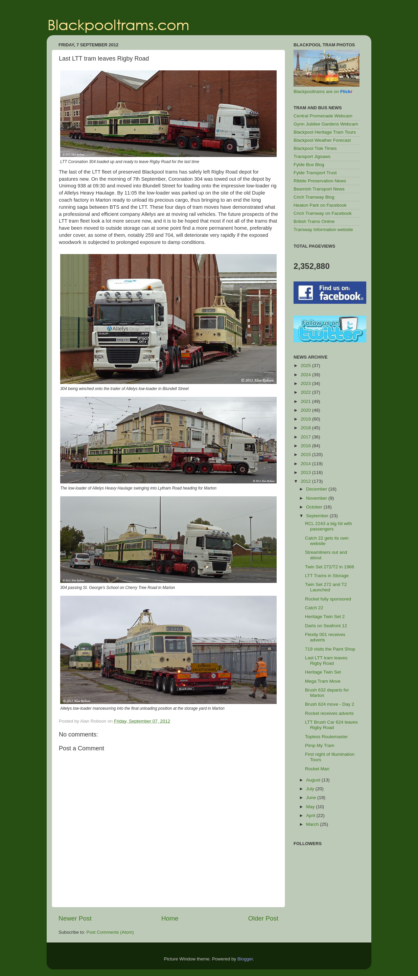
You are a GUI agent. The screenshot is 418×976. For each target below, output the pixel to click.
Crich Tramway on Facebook (323, 213)
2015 (306, 454)
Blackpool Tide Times (315, 148)
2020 (306, 410)
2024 (306, 374)
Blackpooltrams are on (323, 91)
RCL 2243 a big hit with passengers (328, 526)
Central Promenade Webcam (323, 115)
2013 (306, 472)
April (311, 815)
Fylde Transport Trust (315, 172)
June (311, 797)
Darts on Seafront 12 (326, 625)
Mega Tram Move (323, 681)
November (317, 498)
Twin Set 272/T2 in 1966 (329, 566)
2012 (306, 481)
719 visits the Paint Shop (330, 649)
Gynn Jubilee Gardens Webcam (326, 124)
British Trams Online (314, 221)
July (311, 788)
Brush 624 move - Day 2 (329, 704)
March (313, 824)
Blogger (245, 958)
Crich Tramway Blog (314, 197)
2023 (306, 383)
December (317, 489)
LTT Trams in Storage (327, 575)
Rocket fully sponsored (328, 599)
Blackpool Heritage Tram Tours (325, 132)
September (318, 515)
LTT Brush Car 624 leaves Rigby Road (331, 725)
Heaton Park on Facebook (320, 205)
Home (169, 918)
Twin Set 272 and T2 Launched (326, 587)
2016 (306, 445)
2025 (306, 365)
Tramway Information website (323, 229)
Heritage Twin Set (323, 672)
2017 (306, 436)
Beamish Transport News (319, 188)
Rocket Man (317, 768)
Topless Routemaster (326, 736)
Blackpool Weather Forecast (322, 140)
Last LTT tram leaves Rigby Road (326, 660)
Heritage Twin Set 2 (325, 616)
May (311, 806)
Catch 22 (314, 607)
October (315, 506)
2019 (306, 419)
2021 (306, 401)
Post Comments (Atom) (110, 932)
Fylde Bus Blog (309, 164)
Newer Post (75, 918)
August (314, 779)
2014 (306, 463)
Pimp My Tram (319, 745)
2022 (306, 392)
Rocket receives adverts (329, 713)
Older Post (263, 918)
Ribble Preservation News (320, 180)
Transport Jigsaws (312, 156)
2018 (306, 427)
